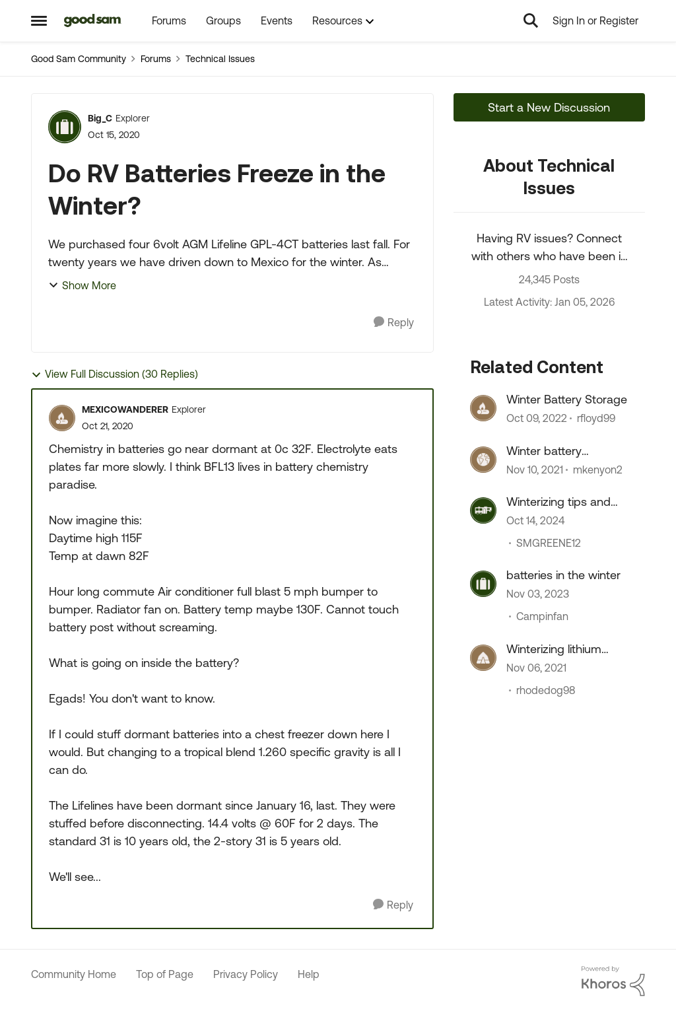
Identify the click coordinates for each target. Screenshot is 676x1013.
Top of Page (164, 974)
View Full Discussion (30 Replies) (114, 374)
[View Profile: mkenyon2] (483, 459)
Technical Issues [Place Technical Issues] (220, 58)
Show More (82, 285)
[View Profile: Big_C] (64, 126)
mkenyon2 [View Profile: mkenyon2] (598, 469)
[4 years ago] (536, 419)
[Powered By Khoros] (613, 981)
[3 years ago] (537, 594)
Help (309, 974)
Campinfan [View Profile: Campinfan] (542, 617)
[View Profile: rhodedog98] (483, 658)
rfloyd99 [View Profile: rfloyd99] (596, 419)
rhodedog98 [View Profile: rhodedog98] (545, 690)
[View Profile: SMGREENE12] (483, 510)
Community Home (73, 974)
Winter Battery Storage (566, 399)
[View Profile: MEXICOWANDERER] (62, 418)
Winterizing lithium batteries (553, 649)
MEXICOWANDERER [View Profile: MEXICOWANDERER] (125, 409)
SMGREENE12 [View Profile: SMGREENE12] (548, 543)
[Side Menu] (38, 20)
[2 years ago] (535, 520)
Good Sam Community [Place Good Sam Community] (78, 58)
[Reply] (394, 322)
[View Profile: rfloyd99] (483, 408)
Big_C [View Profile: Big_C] (100, 118)
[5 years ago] (534, 469)
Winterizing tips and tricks (558, 502)
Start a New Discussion (549, 107)
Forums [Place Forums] (156, 58)
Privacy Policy (245, 974)
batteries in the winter (563, 575)
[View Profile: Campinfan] (483, 584)
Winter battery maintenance (544, 451)
